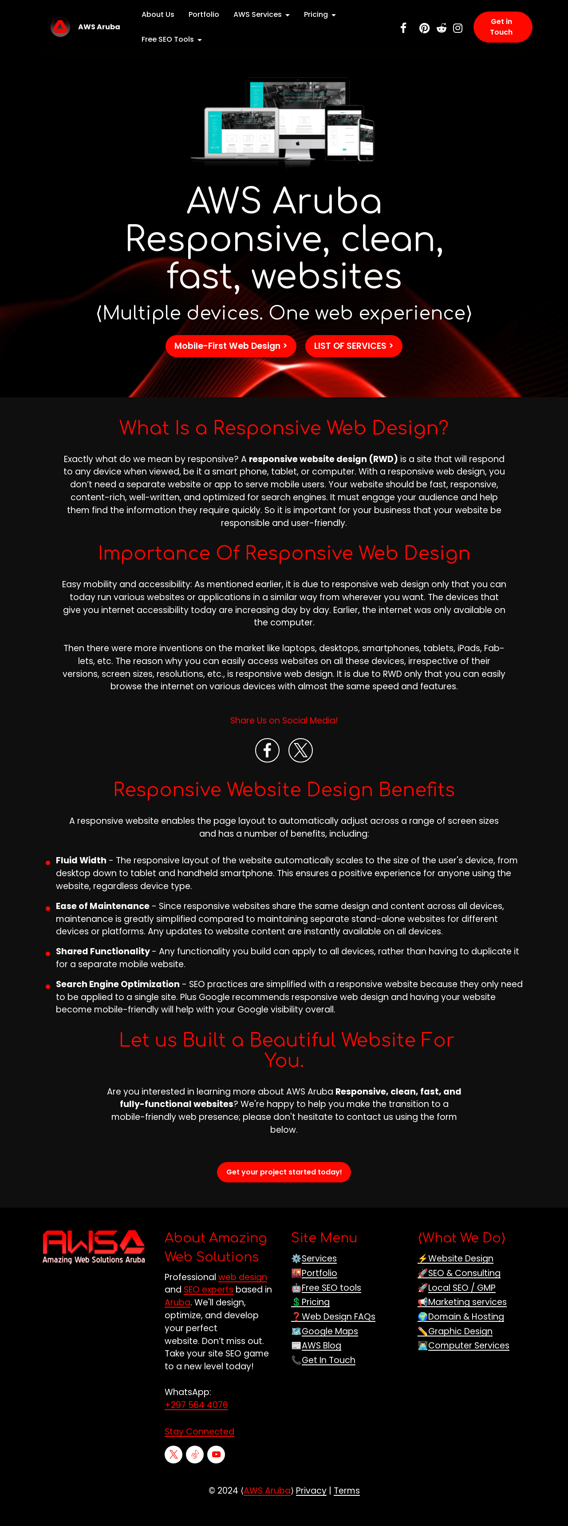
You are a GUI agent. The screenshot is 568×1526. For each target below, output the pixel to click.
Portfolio (204, 14)
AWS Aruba (99, 27)
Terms (347, 1507)
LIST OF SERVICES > (354, 362)
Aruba (177, 1319)
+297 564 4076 (196, 1421)
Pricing (316, 14)
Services (319, 1275)
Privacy (311, 1507)
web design (242, 1293)
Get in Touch (501, 26)
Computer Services (468, 1362)
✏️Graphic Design (455, 1347)
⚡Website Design (455, 1275)
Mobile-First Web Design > (231, 362)
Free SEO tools (331, 1304)
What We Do (461, 1255)
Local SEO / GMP (462, 1304)
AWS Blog (321, 1362)
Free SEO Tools (168, 39)
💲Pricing (310, 1318)
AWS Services (257, 14)
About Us (158, 14)
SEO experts (208, 1306)
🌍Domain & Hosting (461, 1333)
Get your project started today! (284, 1188)
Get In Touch (328, 1376)
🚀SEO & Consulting (459, 1289)
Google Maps (330, 1347)
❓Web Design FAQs (333, 1333)
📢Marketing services (462, 1318)
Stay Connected (199, 1448)
